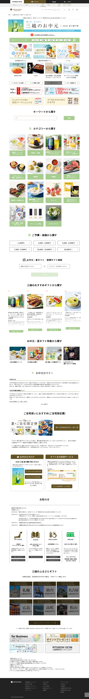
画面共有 (62, 692)
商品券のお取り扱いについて (19, 508)
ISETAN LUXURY (28, 684)
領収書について (16, 509)
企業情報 (44, 690)
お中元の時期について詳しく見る (18, 401)
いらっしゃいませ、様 (46, 9)
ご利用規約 (63, 686)
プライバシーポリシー (65, 682)
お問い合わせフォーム (47, 688)
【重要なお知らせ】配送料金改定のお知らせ (30, 522)
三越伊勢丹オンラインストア (31, 682)
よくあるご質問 (46, 686)
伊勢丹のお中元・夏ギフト (59, 5)
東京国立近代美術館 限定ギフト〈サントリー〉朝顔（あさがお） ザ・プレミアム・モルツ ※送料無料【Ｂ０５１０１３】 (16, 315)
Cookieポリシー (64, 684)
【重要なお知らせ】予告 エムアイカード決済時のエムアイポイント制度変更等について (41, 525)
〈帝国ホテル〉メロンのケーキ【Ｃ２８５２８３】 (73, 314)
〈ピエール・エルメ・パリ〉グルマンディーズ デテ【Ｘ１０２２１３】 (54, 315)
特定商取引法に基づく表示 (66, 688)
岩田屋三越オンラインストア (69, 5)
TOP (9, 15)
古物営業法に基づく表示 (65, 690)
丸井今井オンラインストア (64, 5)
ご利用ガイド (45, 684)
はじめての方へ (46, 682)
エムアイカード (28, 690)
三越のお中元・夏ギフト (43, 5)
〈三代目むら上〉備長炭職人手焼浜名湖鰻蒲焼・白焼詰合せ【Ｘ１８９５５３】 (35, 315)
